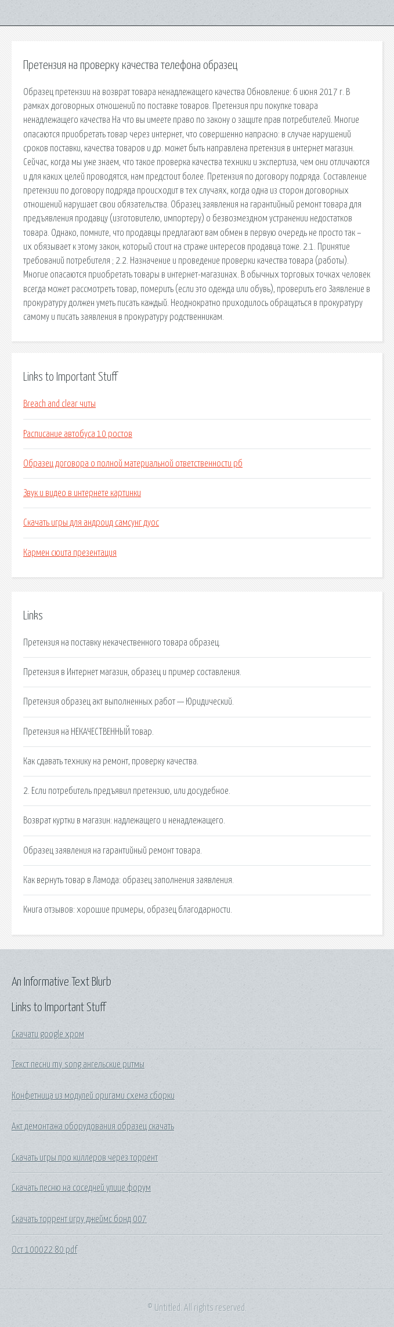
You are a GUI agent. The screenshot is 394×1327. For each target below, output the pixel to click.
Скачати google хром (48, 1034)
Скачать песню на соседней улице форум (81, 1188)
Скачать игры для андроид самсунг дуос (91, 522)
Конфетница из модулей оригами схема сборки (93, 1095)
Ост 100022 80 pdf (44, 1250)
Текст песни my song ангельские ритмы (78, 1064)
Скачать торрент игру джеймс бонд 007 (79, 1219)
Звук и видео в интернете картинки (82, 493)
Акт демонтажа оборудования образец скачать (93, 1126)
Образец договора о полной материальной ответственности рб (133, 463)
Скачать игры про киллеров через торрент (85, 1157)
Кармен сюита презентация (70, 552)
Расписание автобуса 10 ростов (77, 434)
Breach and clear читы (59, 404)
